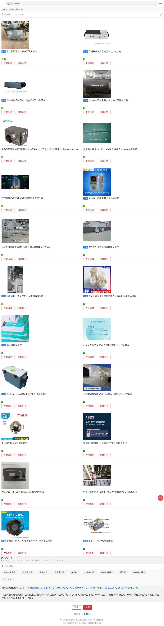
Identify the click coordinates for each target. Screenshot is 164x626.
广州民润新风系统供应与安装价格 (104, 51)
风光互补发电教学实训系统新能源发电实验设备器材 (26, 247)
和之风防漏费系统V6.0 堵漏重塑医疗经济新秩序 (106, 345)
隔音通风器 (27, 572)
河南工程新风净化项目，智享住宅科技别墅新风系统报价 (110, 492)
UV (53, 561)
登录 (76, 607)
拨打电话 (22, 63)
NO (36, 561)
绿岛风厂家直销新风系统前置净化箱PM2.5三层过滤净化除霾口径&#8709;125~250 (40, 149)
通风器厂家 (49, 587)
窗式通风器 (59, 572)
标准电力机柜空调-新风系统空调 (103, 198)
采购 (160, 498)
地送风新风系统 (14, 345)
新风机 (74, 572)
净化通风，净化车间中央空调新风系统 (25, 296)
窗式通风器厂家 (116, 587)
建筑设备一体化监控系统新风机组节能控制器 (23, 492)
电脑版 (86, 614)
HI (22, 561)
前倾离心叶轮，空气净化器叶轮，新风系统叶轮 (29, 541)
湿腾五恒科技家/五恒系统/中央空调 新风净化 (105, 443)
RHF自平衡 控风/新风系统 (100, 541)
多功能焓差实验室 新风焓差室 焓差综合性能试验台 (107, 394)
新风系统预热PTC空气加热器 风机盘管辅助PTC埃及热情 (110, 149)
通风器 (123, 572)
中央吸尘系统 (139, 572)
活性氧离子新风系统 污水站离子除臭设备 (108, 100)
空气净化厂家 (131, 587)
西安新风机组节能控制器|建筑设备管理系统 (22, 198)
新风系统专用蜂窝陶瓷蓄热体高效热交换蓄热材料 (112, 296)
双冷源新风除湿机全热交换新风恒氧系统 (26, 100)
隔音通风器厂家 (64, 587)
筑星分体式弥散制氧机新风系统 (103, 247)
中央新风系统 (9, 572)
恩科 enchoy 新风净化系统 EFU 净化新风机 (27, 394)
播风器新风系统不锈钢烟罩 (14, 443)
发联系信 (8, 63)
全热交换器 (89, 572)
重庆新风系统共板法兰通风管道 (22, 51)
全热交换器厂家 (80, 587)
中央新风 (43, 572)
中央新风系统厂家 (34, 587)
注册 (88, 607)
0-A (2, 561)
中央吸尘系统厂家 (98, 587)
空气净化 (8, 579)
